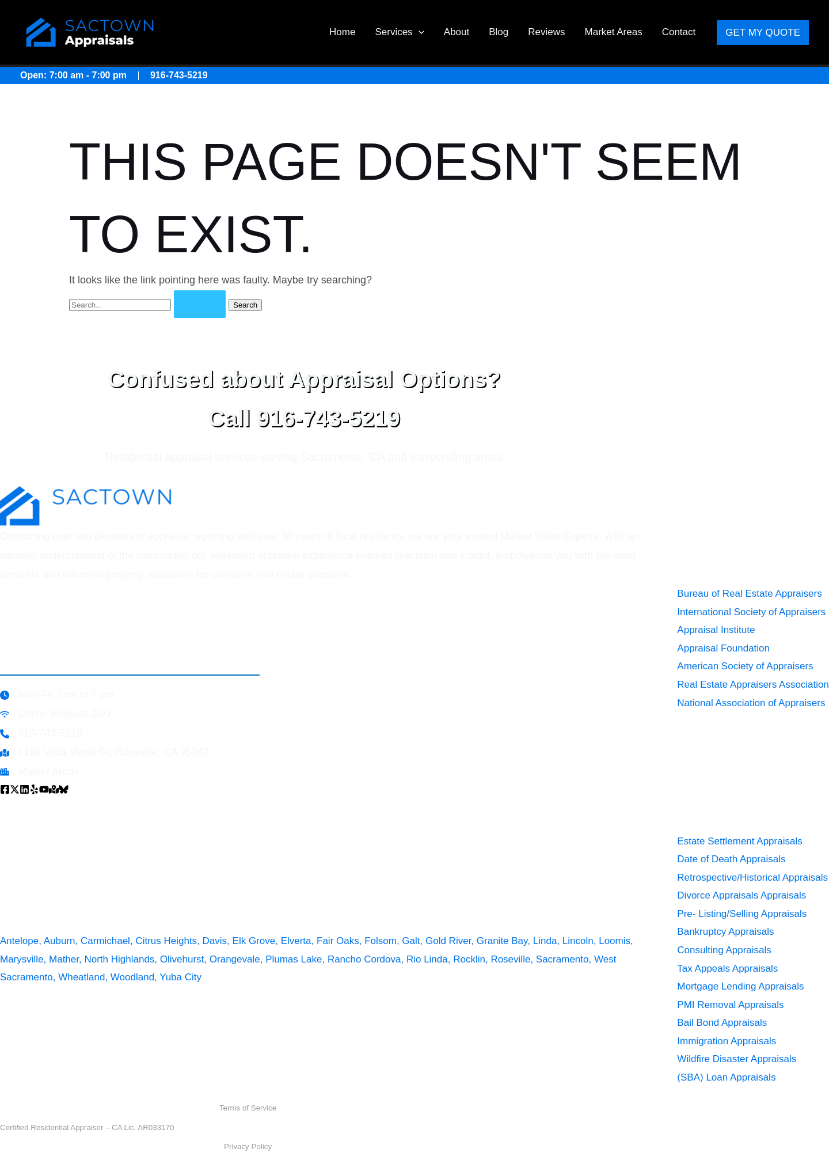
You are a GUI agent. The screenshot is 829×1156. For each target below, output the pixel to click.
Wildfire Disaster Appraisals (736, 1058)
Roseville (510, 959)
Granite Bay (502, 940)
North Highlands (119, 959)
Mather (64, 959)
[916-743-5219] (41, 733)
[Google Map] (54, 789)
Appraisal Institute (716, 629)
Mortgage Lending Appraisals (740, 986)
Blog (498, 31)
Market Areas (613, 31)
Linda (545, 940)
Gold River (448, 940)
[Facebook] (5, 789)
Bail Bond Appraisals (722, 1022)
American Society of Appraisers (745, 666)
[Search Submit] (200, 304)
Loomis (614, 940)
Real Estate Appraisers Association (753, 684)
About (456, 31)
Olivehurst (182, 959)
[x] (15, 789)
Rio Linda (427, 959)
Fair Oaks (338, 940)
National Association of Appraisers (751, 703)
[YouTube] (44, 789)
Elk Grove (254, 940)
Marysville (22, 959)
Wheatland (81, 977)
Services (399, 32)
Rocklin (469, 959)
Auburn (59, 940)
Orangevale (235, 959)
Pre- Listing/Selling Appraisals (742, 913)
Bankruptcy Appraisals (725, 931)
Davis (215, 940)
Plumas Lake (293, 959)
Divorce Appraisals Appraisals (741, 895)
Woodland (132, 977)
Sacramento (562, 959)
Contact (679, 31)
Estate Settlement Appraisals (739, 841)
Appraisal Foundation (723, 648)
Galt (411, 940)
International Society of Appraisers (751, 612)
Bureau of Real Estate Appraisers (749, 593)
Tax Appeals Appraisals (727, 968)
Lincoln (578, 940)
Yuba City (180, 977)
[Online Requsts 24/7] (56, 713)
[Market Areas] (39, 772)
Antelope (19, 940)
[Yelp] (34, 789)
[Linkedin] (24, 789)
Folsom (380, 940)
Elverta (296, 940)
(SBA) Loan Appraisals (726, 1077)
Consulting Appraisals (724, 950)
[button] (418, 32)
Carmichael (105, 940)
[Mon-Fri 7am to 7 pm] (57, 694)
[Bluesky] (64, 789)
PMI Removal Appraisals (730, 1004)
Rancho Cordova (364, 959)
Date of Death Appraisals (731, 859)
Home (342, 31)
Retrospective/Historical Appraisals (752, 877)
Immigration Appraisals (726, 1041)
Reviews (546, 31)
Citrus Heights (166, 940)
